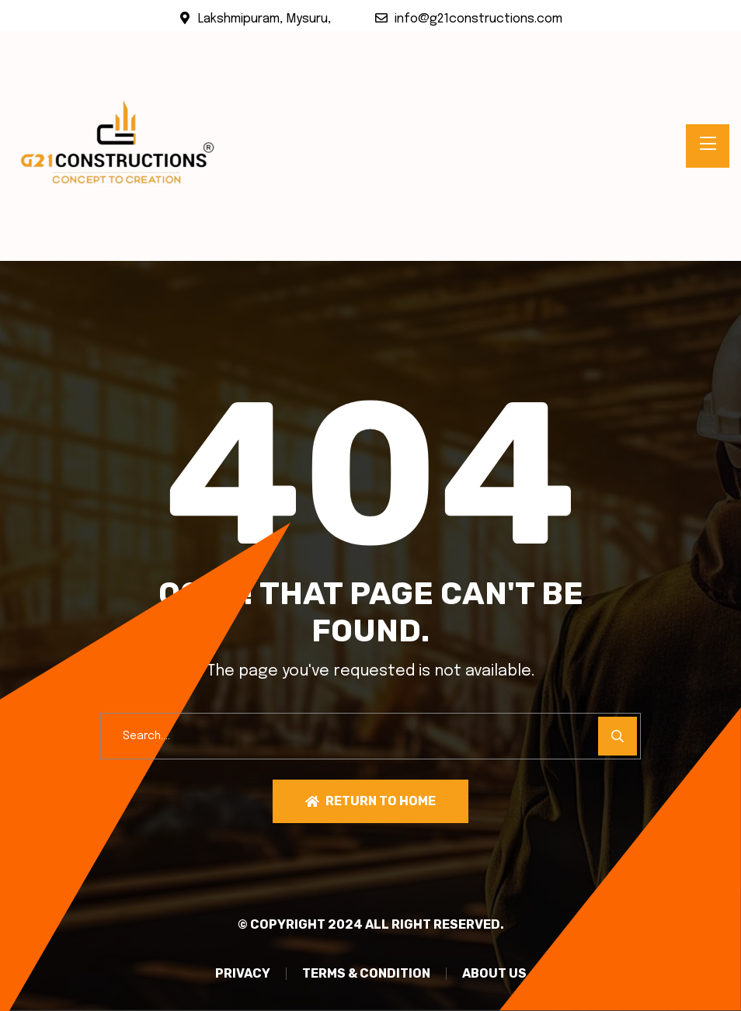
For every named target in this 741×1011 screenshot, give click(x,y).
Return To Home (370, 801)
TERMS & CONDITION (366, 974)
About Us (494, 974)
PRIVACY (242, 974)
